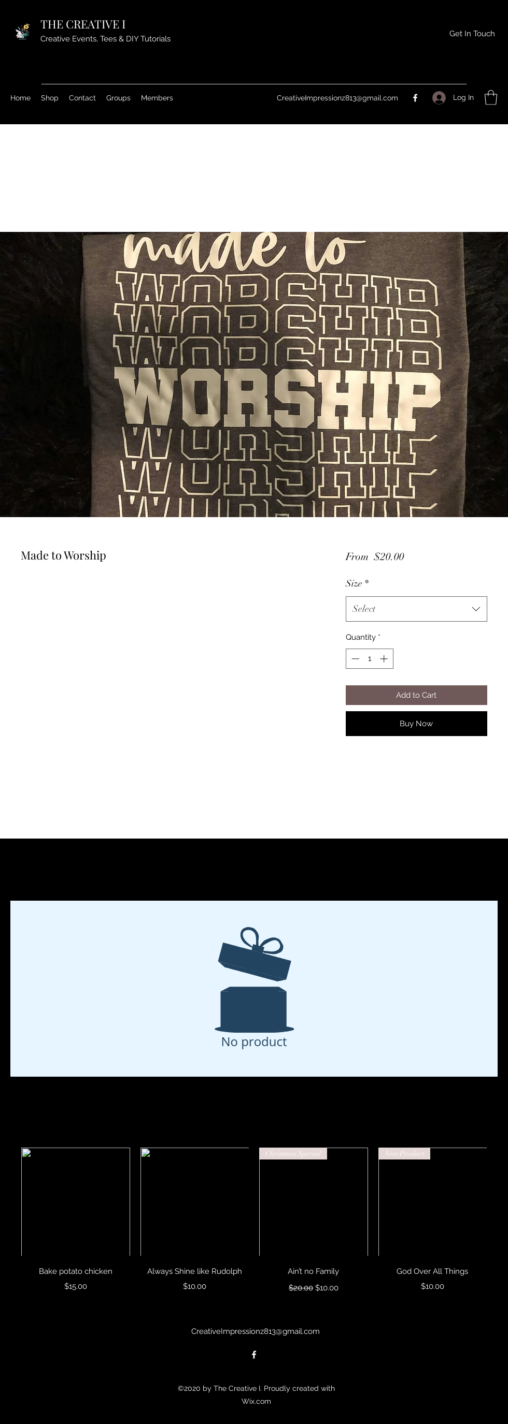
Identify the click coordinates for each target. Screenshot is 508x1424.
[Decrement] (354, 658)
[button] (491, 97)
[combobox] (416, 609)
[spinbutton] (369, 658)
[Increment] (385, 658)
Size (357, 583)
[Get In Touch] (472, 33)
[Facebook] (415, 98)
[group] (254, 1221)
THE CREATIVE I (84, 24)
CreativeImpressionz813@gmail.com (337, 98)
